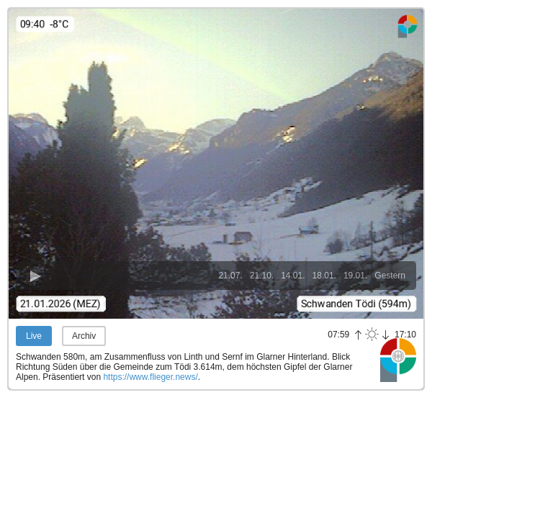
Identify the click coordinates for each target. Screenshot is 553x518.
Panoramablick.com (398, 359)
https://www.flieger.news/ (150, 377)
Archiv (84, 336)
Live (34, 336)
